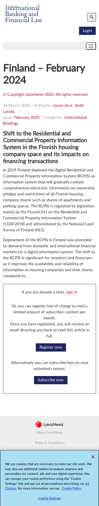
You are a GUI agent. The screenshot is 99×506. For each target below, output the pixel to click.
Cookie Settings (49, 500)
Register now (51, 347)
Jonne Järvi (62, 106)
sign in (71, 292)
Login (87, 31)
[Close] (93, 458)
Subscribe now (51, 380)
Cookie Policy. (72, 490)
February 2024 (27, 118)
